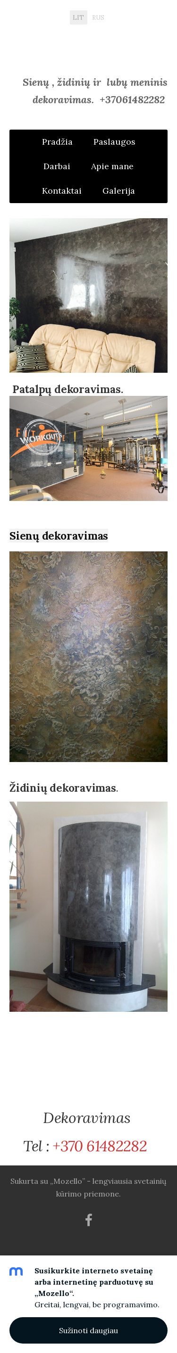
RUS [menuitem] (98, 17)
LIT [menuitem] (78, 17)
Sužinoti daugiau (88, 1330)
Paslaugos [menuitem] (114, 141)
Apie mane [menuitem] (112, 166)
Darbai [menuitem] (56, 166)
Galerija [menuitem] (118, 190)
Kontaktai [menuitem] (62, 190)
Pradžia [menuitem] (57, 141)
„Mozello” (67, 1181)
